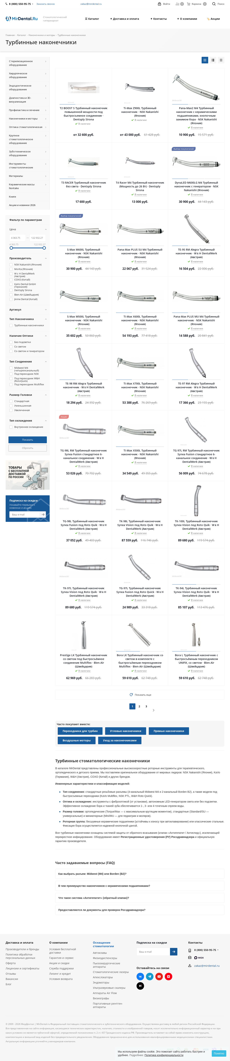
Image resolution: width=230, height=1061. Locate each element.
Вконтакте (140, 976)
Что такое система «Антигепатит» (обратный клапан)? (93, 897)
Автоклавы (100, 953)
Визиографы (101, 998)
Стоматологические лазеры (111, 972)
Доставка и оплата (19, 942)
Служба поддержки (61, 968)
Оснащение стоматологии (103, 944)
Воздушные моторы (77, 740)
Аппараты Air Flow (105, 993)
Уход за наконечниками (120, 740)
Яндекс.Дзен (168, 976)
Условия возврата (61, 979)
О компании (58, 942)
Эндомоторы (101, 982)
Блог (8, 984)
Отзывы (11, 973)
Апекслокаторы (103, 977)
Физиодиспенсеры (105, 958)
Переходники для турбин (80, 731)
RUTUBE (140, 986)
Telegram (149, 976)
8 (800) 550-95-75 (205, 950)
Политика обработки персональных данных (20, 956)
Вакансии (12, 979)
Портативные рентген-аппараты (108, 1005)
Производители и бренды (22, 949)
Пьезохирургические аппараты (106, 964)
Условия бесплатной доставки (62, 950)
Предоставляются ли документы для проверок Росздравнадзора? (101, 909)
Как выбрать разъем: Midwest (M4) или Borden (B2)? (92, 873)
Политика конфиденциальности (163, 1055)
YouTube (159, 976)
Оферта (11, 963)
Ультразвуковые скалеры (109, 988)
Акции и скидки (59, 963)
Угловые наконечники (125, 731)
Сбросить (27, 448)
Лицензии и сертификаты (22, 968)
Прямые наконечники (169, 731)
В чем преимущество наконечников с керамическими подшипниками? (104, 885)
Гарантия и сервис (61, 958)
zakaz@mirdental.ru (91, 3)
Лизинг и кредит (60, 973)
